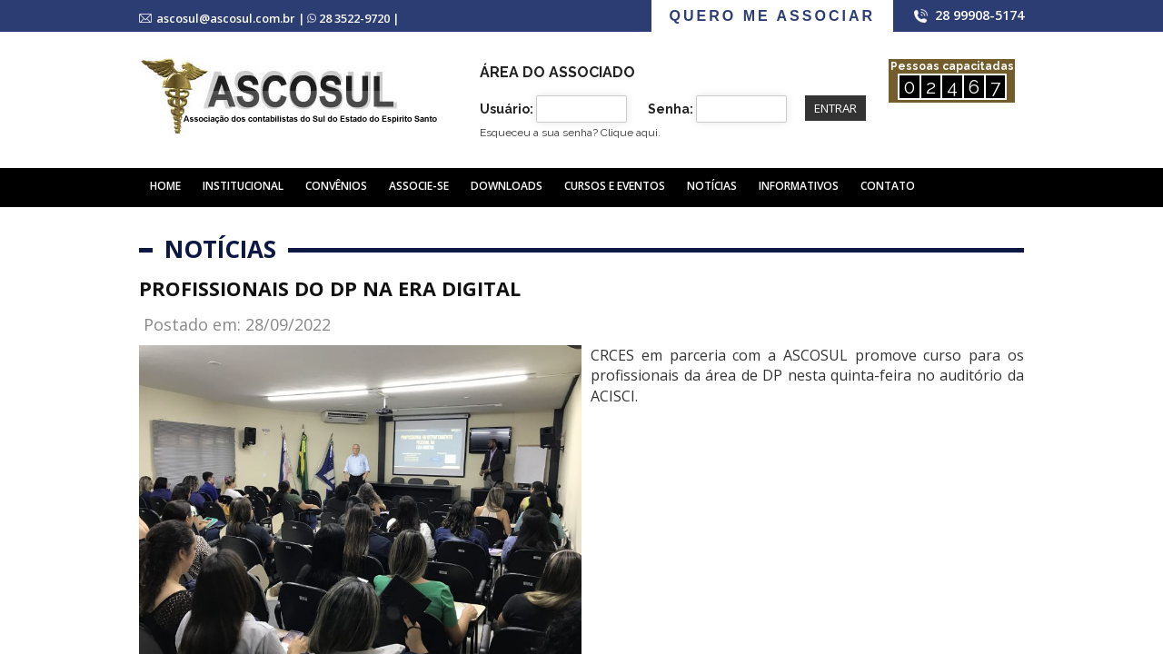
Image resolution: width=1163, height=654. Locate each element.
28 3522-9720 (354, 18)
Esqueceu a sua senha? (570, 132)
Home (165, 185)
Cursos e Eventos (614, 185)
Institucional (243, 185)
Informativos (799, 185)
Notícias (712, 185)
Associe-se (419, 185)
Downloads (506, 185)
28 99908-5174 (979, 15)
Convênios (336, 185)
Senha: (670, 109)
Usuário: (506, 109)
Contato (887, 185)
